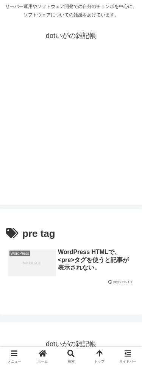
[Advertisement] (71, 133)
